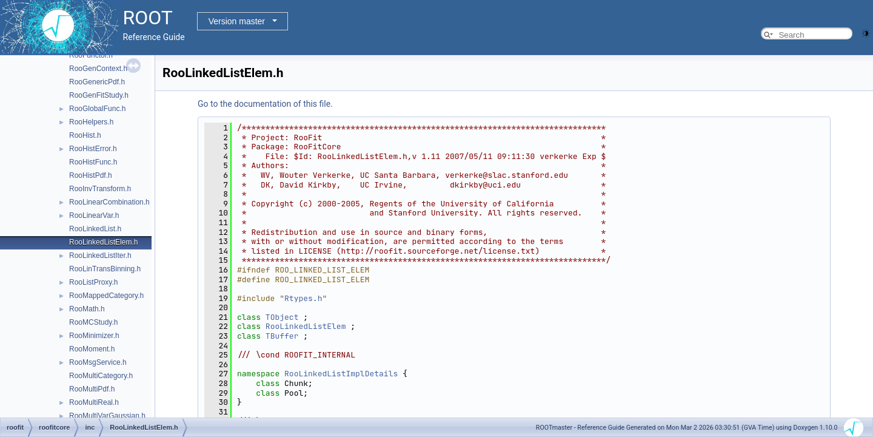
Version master (237, 21)
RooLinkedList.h (95, 229)
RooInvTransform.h (100, 189)
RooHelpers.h (91, 122)
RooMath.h (87, 309)
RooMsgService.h (98, 362)
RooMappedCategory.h (106, 295)
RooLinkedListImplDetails (341, 373)
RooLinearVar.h (94, 215)
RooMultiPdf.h (92, 389)
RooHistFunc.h (93, 162)
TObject (282, 317)
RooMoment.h (92, 349)
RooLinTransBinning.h (105, 269)
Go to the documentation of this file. (265, 104)
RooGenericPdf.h (97, 82)
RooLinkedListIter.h (100, 255)
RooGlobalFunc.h (97, 108)
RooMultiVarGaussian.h (107, 416)
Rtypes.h (303, 298)
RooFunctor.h (91, 55)
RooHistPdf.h (90, 175)
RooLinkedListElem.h (103, 242)
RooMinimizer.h (94, 335)
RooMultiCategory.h (101, 375)
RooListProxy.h (93, 282)
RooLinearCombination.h (109, 202)
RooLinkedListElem (306, 326)
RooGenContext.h (98, 68)
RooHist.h (85, 135)
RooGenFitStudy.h (99, 95)
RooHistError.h (93, 148)
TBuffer (282, 336)
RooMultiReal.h (94, 402)
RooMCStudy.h (93, 322)
